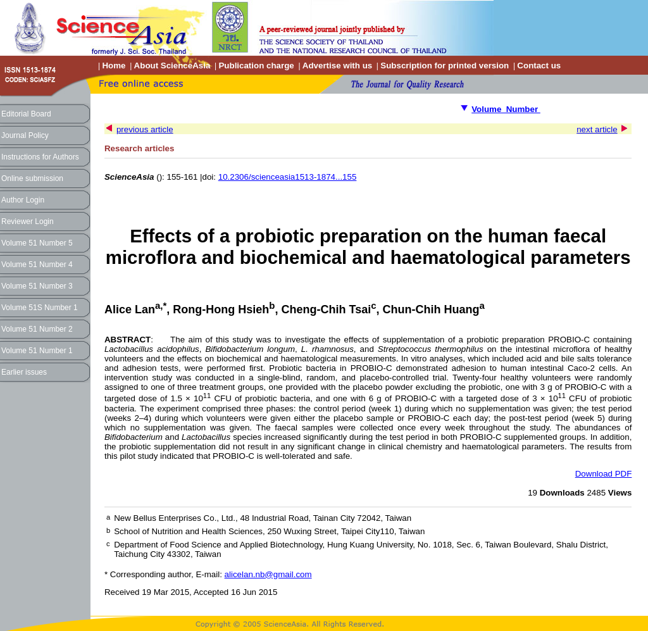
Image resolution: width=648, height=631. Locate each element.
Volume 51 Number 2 (37, 329)
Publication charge (256, 65)
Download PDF (603, 473)
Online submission (32, 178)
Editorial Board (26, 113)
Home (113, 65)
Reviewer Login (27, 221)
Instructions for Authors (40, 157)
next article (596, 129)
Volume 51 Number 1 (37, 350)
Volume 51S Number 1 (39, 307)
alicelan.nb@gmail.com (268, 574)
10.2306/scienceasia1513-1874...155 (287, 177)
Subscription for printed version (444, 65)
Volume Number (505, 109)
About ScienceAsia (172, 65)
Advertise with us (337, 65)
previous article (144, 129)
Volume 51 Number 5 (37, 243)
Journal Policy (25, 135)
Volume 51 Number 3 (37, 286)
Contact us (539, 65)
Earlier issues (24, 372)
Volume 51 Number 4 (37, 264)
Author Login (22, 200)
